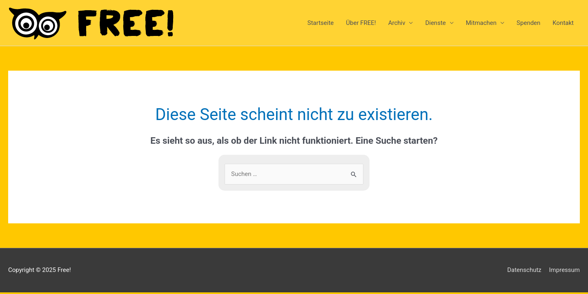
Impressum (564, 270)
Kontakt (563, 23)
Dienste (435, 23)
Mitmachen (481, 23)
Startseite (320, 23)
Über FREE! (361, 23)
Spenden (528, 23)
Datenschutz (524, 270)
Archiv (396, 23)
